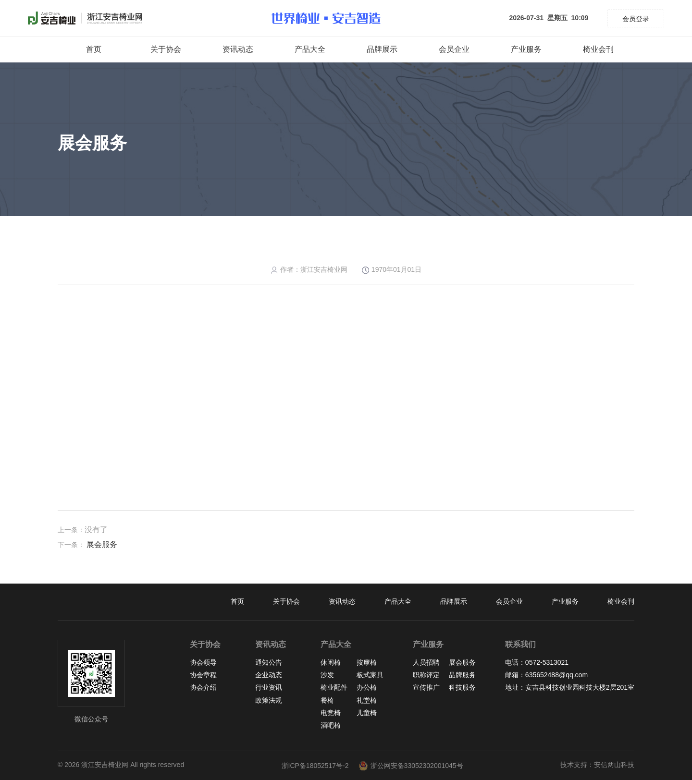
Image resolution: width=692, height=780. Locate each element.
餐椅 (327, 700)
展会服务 (101, 544)
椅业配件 (334, 687)
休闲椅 (331, 662)
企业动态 (268, 675)
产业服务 (526, 49)
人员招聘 (426, 662)
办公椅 (367, 687)
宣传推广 (426, 687)
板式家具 (370, 675)
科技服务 (462, 687)
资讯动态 (237, 49)
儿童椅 (367, 713)
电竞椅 (331, 713)
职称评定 (426, 675)
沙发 (327, 675)
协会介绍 (203, 687)
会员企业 (454, 49)
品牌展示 (382, 49)
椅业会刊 (598, 49)
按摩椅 (367, 662)
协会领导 (203, 662)
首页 (93, 49)
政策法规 (268, 700)
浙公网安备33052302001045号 (410, 765)
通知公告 (268, 662)
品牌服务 (462, 675)
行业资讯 (268, 687)
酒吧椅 (331, 725)
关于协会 (165, 49)
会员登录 (635, 19)
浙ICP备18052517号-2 (315, 765)
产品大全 (310, 49)
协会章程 (203, 675)
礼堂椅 (367, 700)
